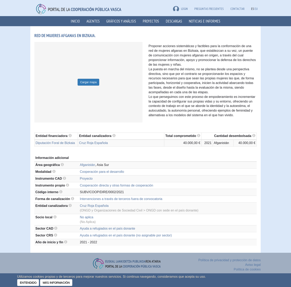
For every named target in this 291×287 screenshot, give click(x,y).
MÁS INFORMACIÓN (56, 282)
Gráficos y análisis (121, 21)
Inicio (75, 21)
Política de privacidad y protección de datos (229, 260)
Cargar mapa (88, 82)
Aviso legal (253, 264)
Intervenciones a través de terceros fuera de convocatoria (121, 199)
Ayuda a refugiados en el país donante (107, 228)
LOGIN (180, 9)
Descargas (174, 21)
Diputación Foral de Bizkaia (55, 143)
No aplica (86, 217)
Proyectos (151, 21)
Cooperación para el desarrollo (102, 171)
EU (256, 9)
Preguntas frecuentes (209, 9)
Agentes (93, 21)
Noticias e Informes (204, 21)
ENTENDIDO (28, 282)
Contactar (237, 9)
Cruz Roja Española (93, 143)
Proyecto (86, 178)
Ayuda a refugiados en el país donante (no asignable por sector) (126, 235)
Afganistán (87, 165)
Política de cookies (247, 269)
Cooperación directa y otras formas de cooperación (116, 185)
